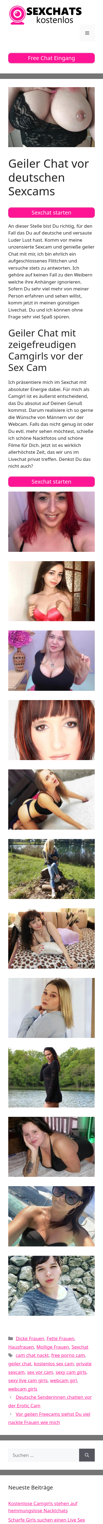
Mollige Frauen (52, 1347)
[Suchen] (87, 1455)
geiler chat (19, 1363)
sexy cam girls (70, 1372)
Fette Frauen (60, 1338)
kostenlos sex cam (54, 1363)
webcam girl (63, 1380)
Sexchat (79, 1347)
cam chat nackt (32, 1355)
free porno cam (68, 1355)
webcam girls (22, 1389)
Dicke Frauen (30, 1338)
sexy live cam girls (28, 1380)
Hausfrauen (21, 1347)
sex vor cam (40, 1372)
